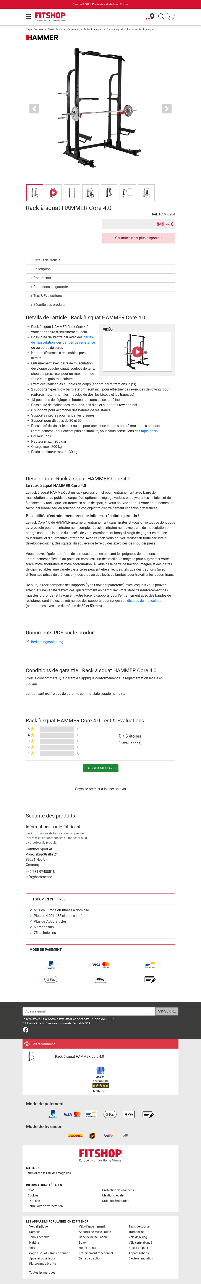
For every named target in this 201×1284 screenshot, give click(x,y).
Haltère (34, 1242)
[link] (51, 965)
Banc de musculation (93, 1237)
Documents (42, 278)
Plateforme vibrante (42, 1264)
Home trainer (87, 1248)
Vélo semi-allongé (140, 1242)
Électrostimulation (141, 1258)
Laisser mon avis (101, 768)
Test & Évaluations (47, 296)
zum (49, 1173)
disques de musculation (145, 601)
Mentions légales (113, 1195)
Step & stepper (138, 1248)
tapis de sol (150, 431)
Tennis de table (39, 1237)
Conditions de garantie (50, 287)
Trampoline (136, 1232)
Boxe (82, 1242)
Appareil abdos (139, 1253)
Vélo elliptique (38, 1226)
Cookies (33, 1195)
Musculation (55, 29)
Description (42, 269)
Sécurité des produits (49, 305)
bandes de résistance (79, 342)
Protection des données (118, 1190)
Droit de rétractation (115, 1201)
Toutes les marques (42, 1272)
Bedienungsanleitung (44, 642)
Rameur (34, 1232)
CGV (31, 1190)
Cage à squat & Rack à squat (84, 29)
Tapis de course (139, 1226)
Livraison (34, 1201)
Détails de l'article (46, 260)
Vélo (32, 1248)
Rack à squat (115, 29)
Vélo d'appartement (92, 1226)
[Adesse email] (89, 1011)
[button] (34, 108)
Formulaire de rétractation (45, 1206)
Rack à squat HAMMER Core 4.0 (79, 1056)
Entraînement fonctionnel (96, 1253)
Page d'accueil (35, 29)
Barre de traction (90, 1258)
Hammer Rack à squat (140, 29)
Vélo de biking (138, 1237)
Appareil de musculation (95, 1232)
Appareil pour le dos (42, 1258)
